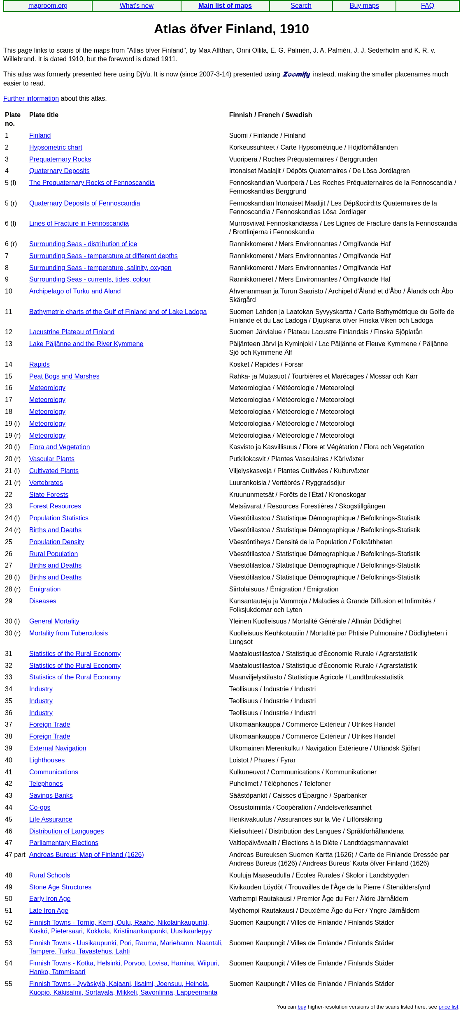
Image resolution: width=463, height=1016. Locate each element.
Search (301, 5)
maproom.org (47, 5)
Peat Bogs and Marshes (64, 376)
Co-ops (40, 807)
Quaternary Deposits (59, 170)
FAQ (427, 5)
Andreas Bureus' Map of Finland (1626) (86, 854)
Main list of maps (225, 5)
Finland (40, 135)
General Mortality (54, 621)
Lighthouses (47, 760)
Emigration (44, 589)
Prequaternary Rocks (60, 159)
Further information (31, 98)
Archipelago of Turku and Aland (75, 291)
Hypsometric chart (55, 147)
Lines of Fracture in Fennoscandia (79, 223)
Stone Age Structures (60, 887)
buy (302, 1007)
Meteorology (47, 387)
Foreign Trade (49, 724)
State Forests (48, 494)
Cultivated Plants (54, 470)
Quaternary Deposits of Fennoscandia (84, 203)
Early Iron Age (50, 898)
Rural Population (53, 553)
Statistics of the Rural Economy (75, 653)
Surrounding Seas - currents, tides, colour (90, 279)
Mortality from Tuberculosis (68, 633)
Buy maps (364, 5)
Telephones (46, 783)
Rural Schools (49, 875)
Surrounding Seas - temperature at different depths (103, 255)
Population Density (56, 541)
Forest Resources (55, 506)
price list (448, 1007)
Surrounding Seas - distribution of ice (83, 243)
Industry (41, 689)
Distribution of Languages (66, 831)
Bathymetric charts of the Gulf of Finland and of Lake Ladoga (118, 311)
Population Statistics (58, 518)
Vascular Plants (51, 458)
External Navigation (57, 748)
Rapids (39, 364)
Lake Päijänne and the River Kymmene (86, 343)
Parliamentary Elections (63, 842)
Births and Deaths (55, 529)
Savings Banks (51, 795)
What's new (137, 5)
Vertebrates (46, 482)
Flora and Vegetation (59, 446)
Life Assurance (50, 819)
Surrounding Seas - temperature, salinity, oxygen (100, 267)
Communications (53, 772)
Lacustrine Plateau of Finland (71, 331)
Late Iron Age (48, 910)
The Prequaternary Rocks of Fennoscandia (92, 182)
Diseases (42, 601)
